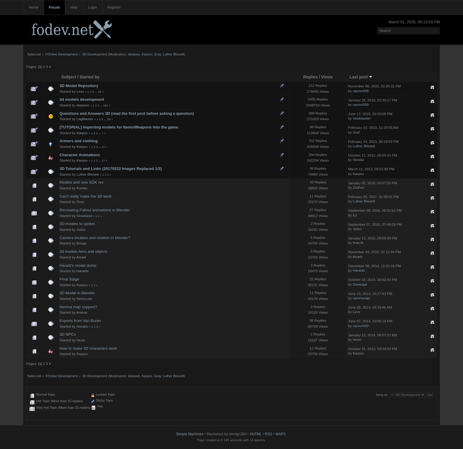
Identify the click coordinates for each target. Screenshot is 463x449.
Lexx (80, 91)
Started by (90, 77)
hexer (81, 340)
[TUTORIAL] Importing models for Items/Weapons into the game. (119, 127)
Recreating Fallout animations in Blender (95, 210)
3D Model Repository (79, 85)
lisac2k (358, 243)
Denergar (360, 284)
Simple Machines (189, 434)
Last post (361, 77)
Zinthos (358, 187)
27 (103, 160)
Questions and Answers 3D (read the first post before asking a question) (127, 113)
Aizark (81, 257)
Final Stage (69, 279)
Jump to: (382, 395)
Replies (310, 77)
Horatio (358, 160)
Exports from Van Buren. (81, 320)
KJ (355, 215)
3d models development (82, 99)
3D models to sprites (77, 224)
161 (105, 105)
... (96, 91)
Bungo (82, 243)
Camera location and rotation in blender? (95, 238)
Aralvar (81, 312)
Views (327, 77)
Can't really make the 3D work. (86, 196)
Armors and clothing (79, 141)
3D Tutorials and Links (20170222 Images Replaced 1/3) (111, 168)
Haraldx (83, 271)
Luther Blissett (173, 54)
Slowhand (84, 216)
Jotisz (81, 229)
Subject (68, 77)
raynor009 (360, 91)
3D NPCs (68, 334)
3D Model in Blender (77, 293)
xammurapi (361, 298)
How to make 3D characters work (88, 348)
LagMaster (85, 119)
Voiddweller (362, 118)
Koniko (82, 188)
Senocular (84, 299)
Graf (356, 132)
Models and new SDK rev (82, 182)
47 (103, 146)
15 (99, 91)
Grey (80, 202)
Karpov (147, 54)
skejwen (134, 54)
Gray (157, 54)
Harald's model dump (78, 265)
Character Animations (80, 155)
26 (108, 119)
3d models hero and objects (84, 251)
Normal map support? (78, 307)
